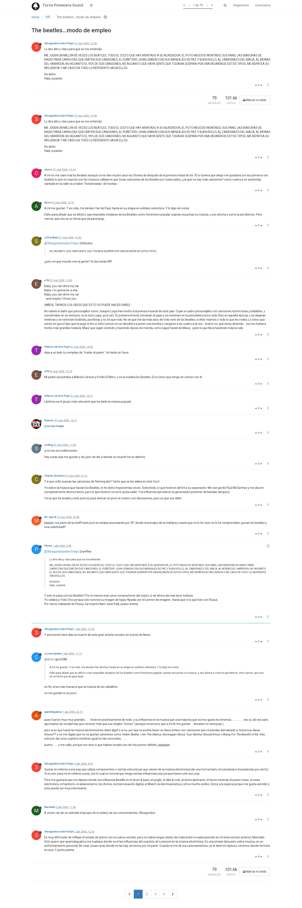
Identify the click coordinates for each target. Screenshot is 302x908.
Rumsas (49, 420)
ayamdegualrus (53, 711)
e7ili (46, 280)
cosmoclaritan (52, 653)
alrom (47, 202)
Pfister (48, 545)
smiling (48, 445)
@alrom (49, 659)
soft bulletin (51, 237)
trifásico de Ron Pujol (57, 346)
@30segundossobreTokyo (61, 243)
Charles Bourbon (54, 475)
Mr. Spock (50, 517)
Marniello (49, 807)
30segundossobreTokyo (59, 43)
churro (48, 169)
